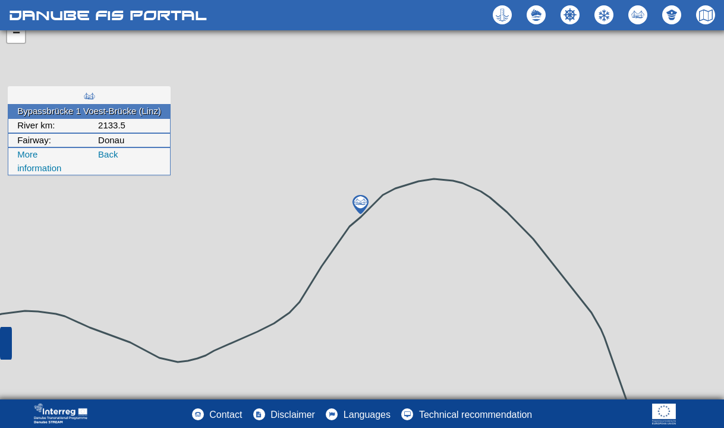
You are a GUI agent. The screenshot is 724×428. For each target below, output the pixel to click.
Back (108, 154)
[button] (639, 15)
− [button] (16, 34)
